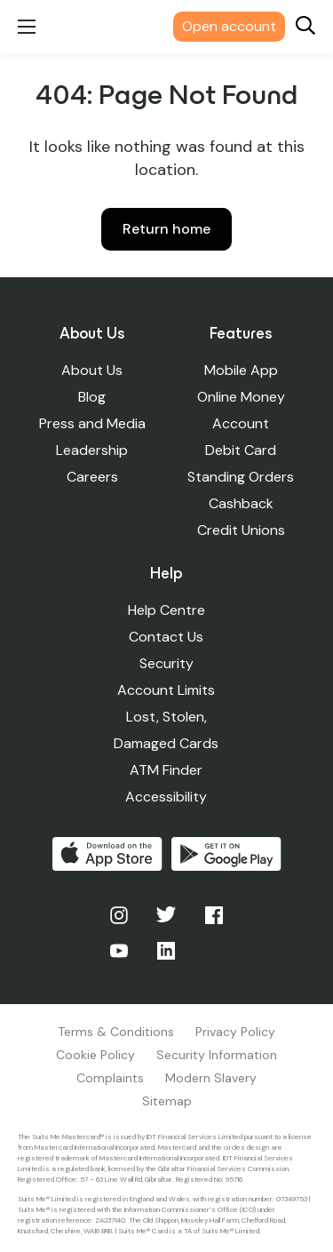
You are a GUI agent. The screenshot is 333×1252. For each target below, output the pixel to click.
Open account (229, 26)
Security (166, 663)
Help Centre (166, 610)
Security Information (216, 1055)
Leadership (92, 450)
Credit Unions (241, 530)
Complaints (110, 1078)
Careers (92, 476)
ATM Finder (166, 770)
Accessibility (166, 796)
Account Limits (166, 690)
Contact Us (166, 636)
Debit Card (240, 450)
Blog (92, 396)
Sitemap (167, 1101)
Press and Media (92, 423)
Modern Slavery (211, 1078)
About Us (92, 370)
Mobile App (241, 370)
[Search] (305, 27)
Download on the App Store (107, 854)
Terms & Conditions (116, 1031)
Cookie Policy (95, 1055)
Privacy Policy (235, 1031)
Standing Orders (240, 476)
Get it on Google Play (226, 854)
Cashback (241, 503)
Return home (166, 228)
